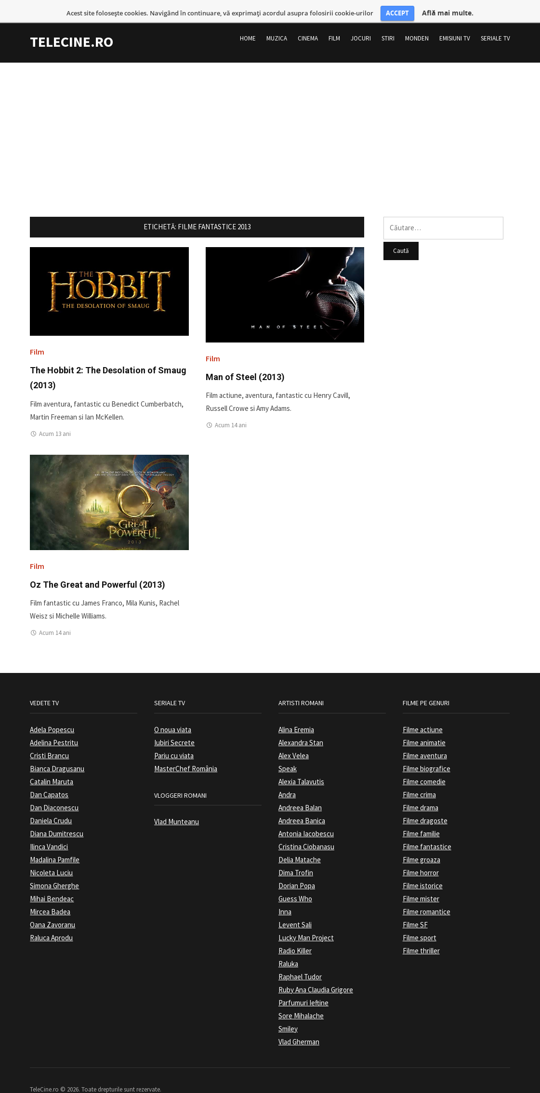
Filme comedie (424, 764)
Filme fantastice (427, 829)
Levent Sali (295, 907)
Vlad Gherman (298, 1024)
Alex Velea (293, 738)
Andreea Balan (300, 790)
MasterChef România (185, 751)
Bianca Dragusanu (57, 751)
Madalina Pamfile (54, 842)
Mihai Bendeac (52, 881)
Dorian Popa (296, 868)
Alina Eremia (296, 712)
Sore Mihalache (301, 998)
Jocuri (361, 21)
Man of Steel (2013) (245, 360)
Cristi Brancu (49, 738)
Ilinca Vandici (49, 829)
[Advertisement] (270, 113)
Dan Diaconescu (54, 790)
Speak (287, 751)
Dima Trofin (295, 855)
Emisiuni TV (454, 21)
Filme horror (421, 855)
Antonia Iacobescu (306, 816)
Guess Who (295, 881)
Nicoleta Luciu (51, 855)
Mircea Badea (50, 894)
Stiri (388, 21)
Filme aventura (425, 738)
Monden (417, 21)
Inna (284, 894)
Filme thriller (421, 933)
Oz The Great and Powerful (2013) (97, 568)
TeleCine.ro (71, 24)
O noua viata (172, 712)
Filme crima (419, 777)
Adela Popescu (52, 712)
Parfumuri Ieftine (303, 985)
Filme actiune (423, 712)
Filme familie (421, 816)
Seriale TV (495, 21)
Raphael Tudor (300, 959)
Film (334, 21)
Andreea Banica (301, 803)
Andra (287, 777)
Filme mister (421, 881)
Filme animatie (424, 725)
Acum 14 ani (231, 409)
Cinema (308, 21)
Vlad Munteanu (176, 804)
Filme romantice (426, 894)
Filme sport (419, 920)
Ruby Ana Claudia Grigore (315, 972)
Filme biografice (426, 751)
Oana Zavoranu (52, 907)
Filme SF (415, 907)
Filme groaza (421, 842)
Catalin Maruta (51, 764)
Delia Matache (299, 842)
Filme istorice (423, 868)
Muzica (276, 21)
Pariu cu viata (174, 738)
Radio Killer (295, 933)
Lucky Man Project (306, 920)
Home (248, 21)
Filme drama (420, 790)
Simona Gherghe (54, 868)
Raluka (288, 946)
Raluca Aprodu (51, 920)
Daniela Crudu (51, 803)
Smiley (288, 1011)
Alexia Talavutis (301, 764)
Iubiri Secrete (174, 725)
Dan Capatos (49, 777)
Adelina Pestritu (54, 725)
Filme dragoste (425, 803)
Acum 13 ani (55, 417)
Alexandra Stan (300, 725)
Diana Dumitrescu (56, 816)
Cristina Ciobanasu (306, 829)
